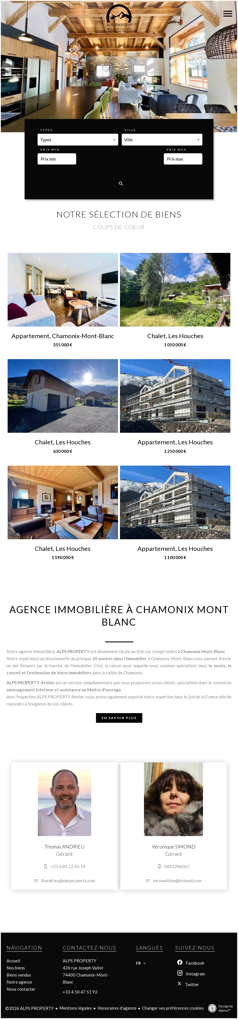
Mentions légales (75, 1008)
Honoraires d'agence (116, 1008)
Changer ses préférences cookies (173, 1008)
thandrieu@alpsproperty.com (68, 880)
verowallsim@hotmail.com (177, 880)
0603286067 (177, 866)
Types (46, 130)
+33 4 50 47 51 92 (80, 991)
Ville (130, 130)
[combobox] (78, 139)
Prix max (177, 149)
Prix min (50, 149)
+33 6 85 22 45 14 (68, 866)
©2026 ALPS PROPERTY (29, 1008)
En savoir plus (119, 718)
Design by (219, 1008)
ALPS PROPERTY (79, 960)
